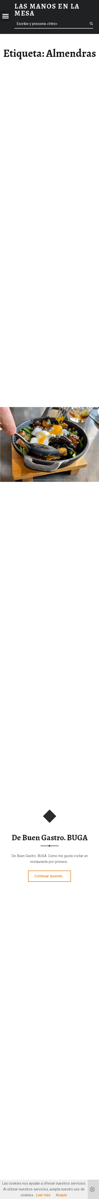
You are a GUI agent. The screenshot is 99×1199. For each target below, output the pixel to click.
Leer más (43, 1195)
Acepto (61, 1195)
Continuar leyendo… (52, 874)
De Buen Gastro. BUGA (50, 837)
